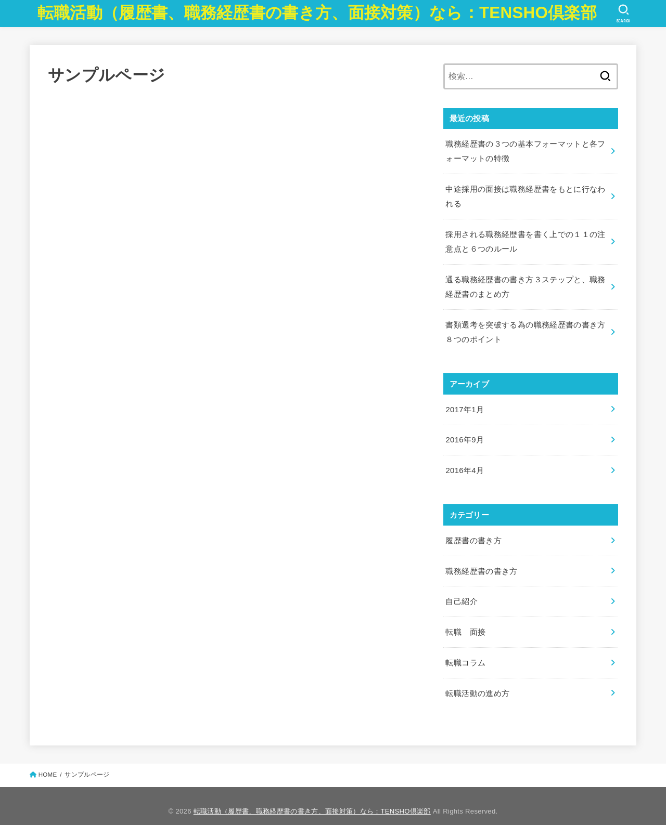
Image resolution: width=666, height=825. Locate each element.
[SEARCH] (623, 13)
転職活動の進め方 (477, 682)
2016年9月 (464, 434)
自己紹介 (461, 593)
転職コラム (465, 653)
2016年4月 (464, 464)
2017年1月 (464, 404)
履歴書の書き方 (473, 533)
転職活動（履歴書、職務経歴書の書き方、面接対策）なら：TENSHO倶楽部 (317, 13)
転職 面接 (465, 623)
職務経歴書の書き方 (481, 563)
